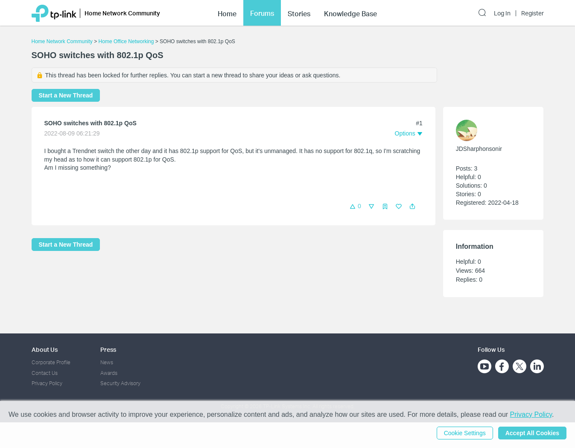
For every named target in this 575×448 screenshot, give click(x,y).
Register (532, 13)
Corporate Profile (51, 362)
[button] (412, 206)
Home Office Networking (126, 41)
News (106, 362)
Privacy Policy (47, 383)
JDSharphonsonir (479, 148)
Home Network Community (62, 41)
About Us (45, 349)
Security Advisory (120, 383)
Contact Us (45, 373)
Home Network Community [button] (122, 13)
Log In (502, 13)
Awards (108, 373)
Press (108, 349)
